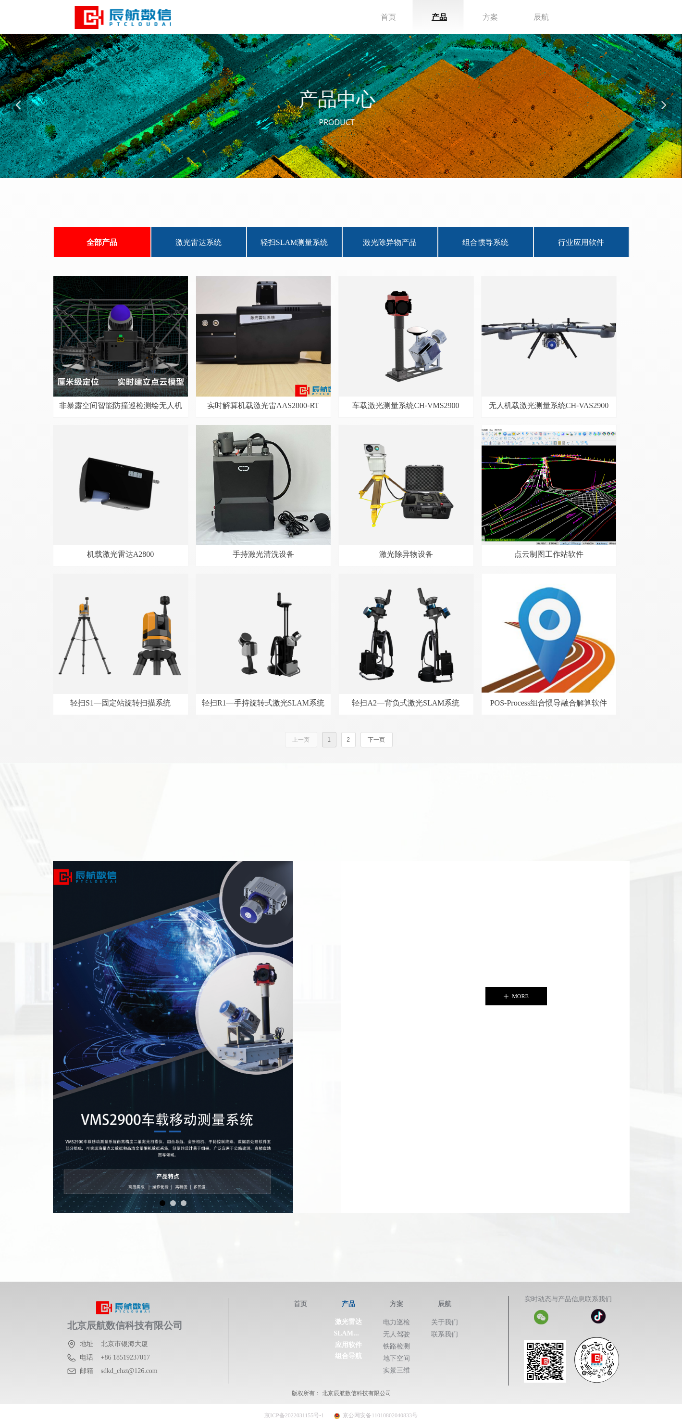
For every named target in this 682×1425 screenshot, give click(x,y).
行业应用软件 (581, 242)
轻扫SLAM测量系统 (294, 242)
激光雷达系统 (198, 242)
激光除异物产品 (390, 242)
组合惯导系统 (485, 242)
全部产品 (102, 242)
